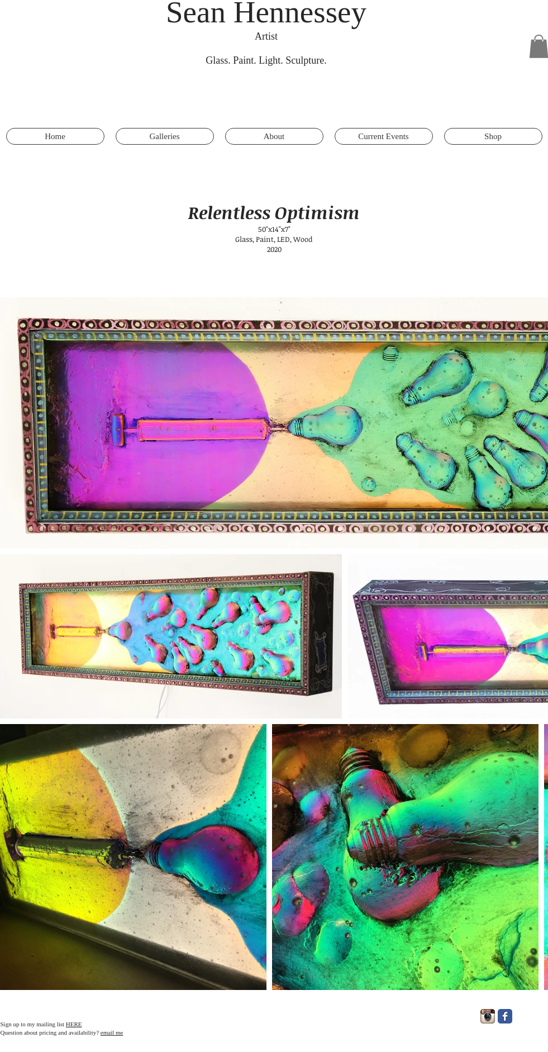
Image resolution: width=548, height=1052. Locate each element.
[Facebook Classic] (505, 1016)
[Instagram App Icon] (487, 1016)
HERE (74, 1024)
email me (112, 1032)
